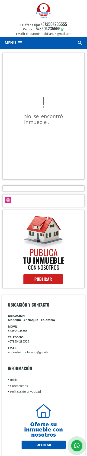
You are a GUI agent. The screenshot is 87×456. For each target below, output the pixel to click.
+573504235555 (54, 24)
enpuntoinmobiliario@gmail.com (30, 352)
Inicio (14, 380)
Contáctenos (19, 386)
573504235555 (48, 28)
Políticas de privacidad (25, 391)
